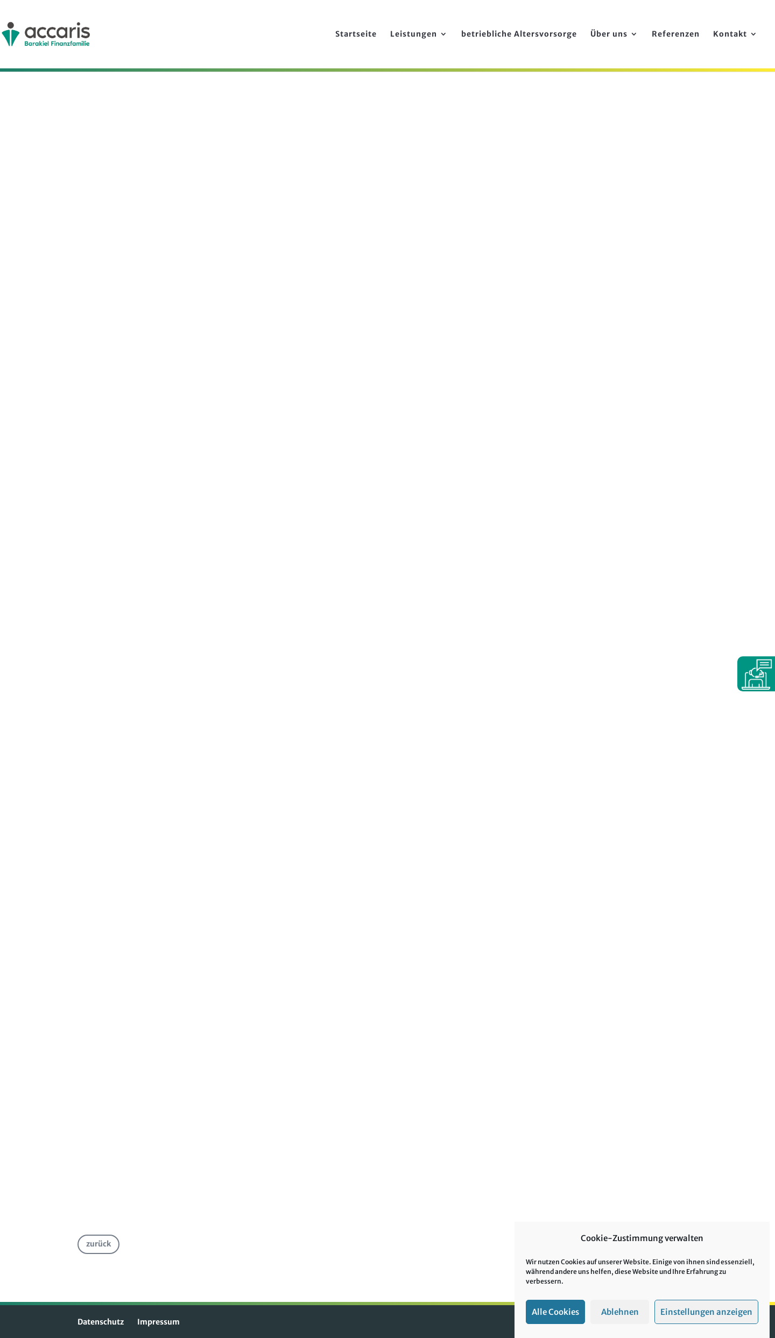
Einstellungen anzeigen (706, 1312)
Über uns (609, 34)
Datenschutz (101, 1322)
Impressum (158, 1322)
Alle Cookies (555, 1312)
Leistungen (413, 34)
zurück (98, 1244)
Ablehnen (620, 1312)
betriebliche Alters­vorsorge (519, 34)
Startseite (356, 34)
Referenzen (676, 34)
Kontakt (730, 34)
